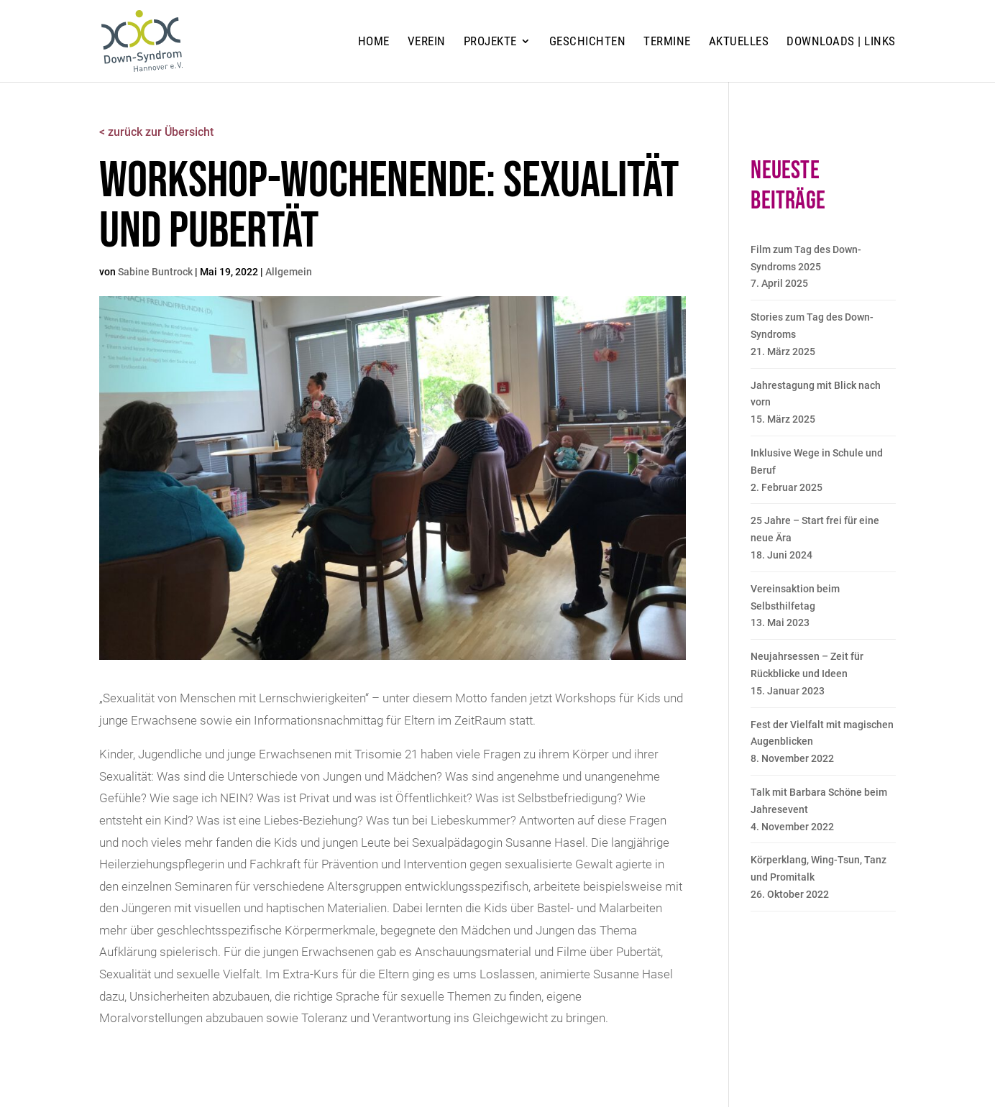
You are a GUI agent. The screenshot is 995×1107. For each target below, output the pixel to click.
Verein (427, 42)
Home (374, 42)
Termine (667, 42)
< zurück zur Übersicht (156, 132)
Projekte (490, 42)
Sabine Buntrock (155, 271)
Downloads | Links (841, 42)
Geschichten (587, 42)
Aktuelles (739, 42)
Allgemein (288, 271)
